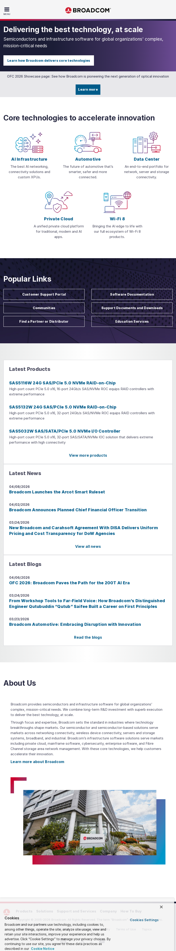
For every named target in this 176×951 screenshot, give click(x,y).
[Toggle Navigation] (7, 11)
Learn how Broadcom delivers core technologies (48, 60)
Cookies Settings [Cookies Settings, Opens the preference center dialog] (144, 920)
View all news (88, 546)
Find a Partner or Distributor (44, 321)
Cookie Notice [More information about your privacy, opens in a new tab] (42, 949)
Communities (44, 308)
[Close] (161, 907)
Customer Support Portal (44, 294)
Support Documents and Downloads (132, 308)
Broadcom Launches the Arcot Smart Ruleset (57, 491)
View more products (88, 455)
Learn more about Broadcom (37, 761)
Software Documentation (132, 294)
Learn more (88, 89)
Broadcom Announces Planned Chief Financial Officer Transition (78, 509)
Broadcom (88, 10)
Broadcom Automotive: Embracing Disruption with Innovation (75, 624)
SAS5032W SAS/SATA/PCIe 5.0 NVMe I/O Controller (65, 431)
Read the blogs (88, 637)
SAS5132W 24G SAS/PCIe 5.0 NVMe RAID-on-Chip (62, 407)
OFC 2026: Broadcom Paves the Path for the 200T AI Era (69, 582)
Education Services (132, 321)
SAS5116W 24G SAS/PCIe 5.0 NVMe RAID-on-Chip (62, 382)
